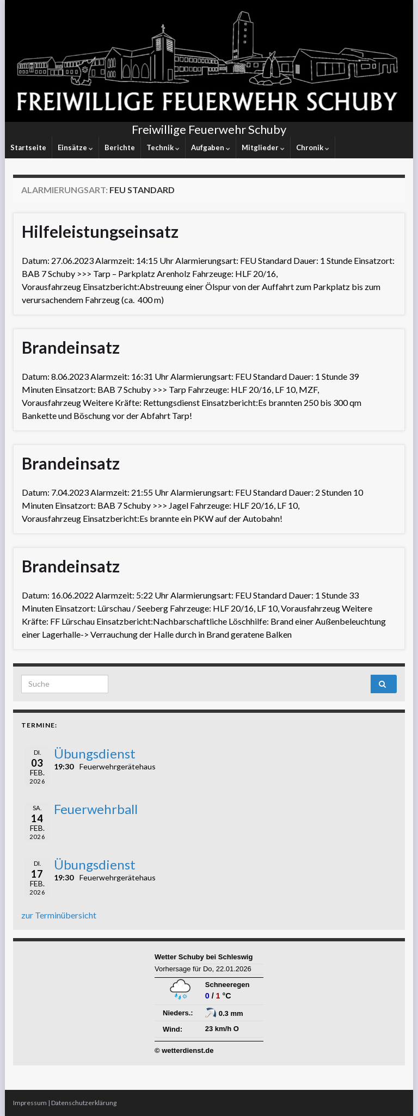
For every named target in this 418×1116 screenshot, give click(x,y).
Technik (163, 147)
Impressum (30, 1103)
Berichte (119, 147)
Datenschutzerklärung (83, 1103)
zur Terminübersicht (58, 915)
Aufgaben (210, 147)
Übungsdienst (95, 753)
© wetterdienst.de (184, 1050)
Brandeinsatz (71, 347)
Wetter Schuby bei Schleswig (204, 957)
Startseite (28, 147)
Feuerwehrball (96, 809)
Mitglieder (263, 147)
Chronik (312, 147)
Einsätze (75, 147)
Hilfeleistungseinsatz (100, 231)
